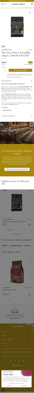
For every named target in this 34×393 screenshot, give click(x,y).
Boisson (12, 8)
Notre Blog (17, 335)
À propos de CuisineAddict (17, 339)
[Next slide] (30, 230)
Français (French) (17, 365)
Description (17, 80)
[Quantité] (4, 70)
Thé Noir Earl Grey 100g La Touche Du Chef (14, 221)
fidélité (31, 64)
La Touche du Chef (16, 246)
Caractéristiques (17, 115)
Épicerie (7, 8)
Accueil (2, 8)
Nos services (17, 343)
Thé (16, 8)
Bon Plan (27, 246)
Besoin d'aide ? (17, 332)
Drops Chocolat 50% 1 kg (9, 290)
